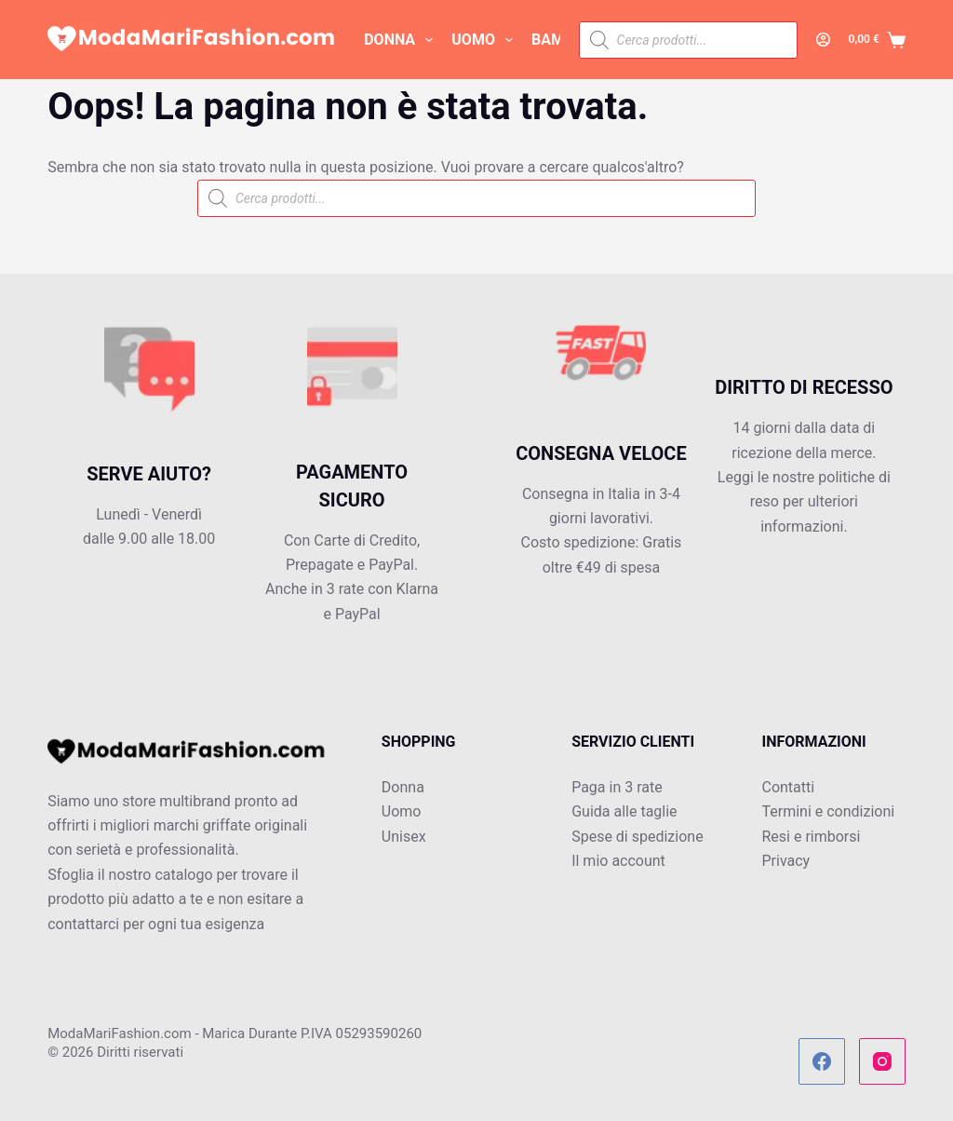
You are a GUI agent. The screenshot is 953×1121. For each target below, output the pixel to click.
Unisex (404, 836)
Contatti (787, 787)
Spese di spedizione (637, 836)
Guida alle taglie (624, 811)
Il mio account (618, 861)
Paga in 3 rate (617, 787)
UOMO (485, 40)
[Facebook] (822, 1061)
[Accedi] (823, 40)
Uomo (402, 811)
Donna (403, 787)
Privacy (785, 861)
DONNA (402, 40)
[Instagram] (882, 1061)
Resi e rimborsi (810, 836)
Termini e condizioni (827, 811)
